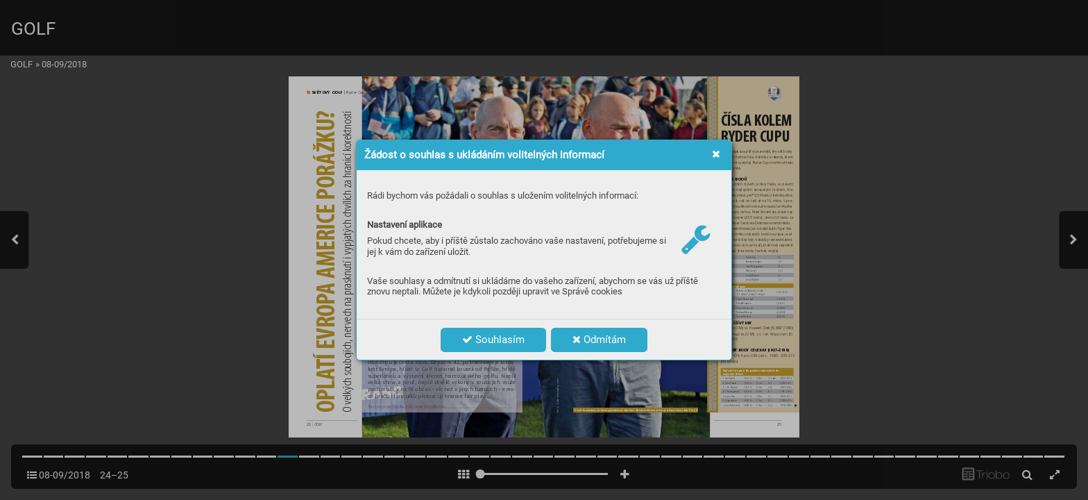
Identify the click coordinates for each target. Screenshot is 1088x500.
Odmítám (599, 339)
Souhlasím (493, 339)
